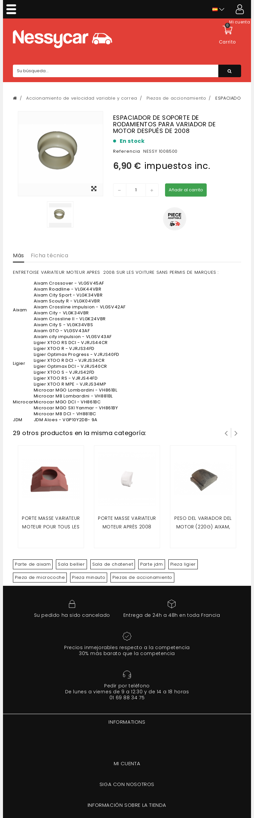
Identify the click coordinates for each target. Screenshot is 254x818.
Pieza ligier (183, 564)
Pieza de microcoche (40, 577)
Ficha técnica (49, 255)
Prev (226, 433)
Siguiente (236, 433)
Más (18, 255)
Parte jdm (151, 564)
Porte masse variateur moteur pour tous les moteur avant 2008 (51, 526)
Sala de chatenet (112, 564)
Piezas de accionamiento (142, 577)
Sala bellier (71, 564)
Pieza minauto (88, 577)
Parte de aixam (33, 564)
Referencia (126, 151)
